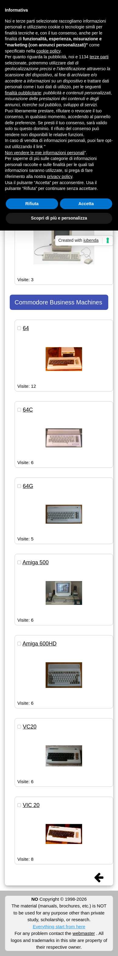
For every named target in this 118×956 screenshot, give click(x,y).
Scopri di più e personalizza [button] (59, 218)
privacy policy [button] (59, 176)
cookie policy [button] (48, 51)
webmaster (84, 933)
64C (28, 410)
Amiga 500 (36, 562)
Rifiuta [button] (32, 203)
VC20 (29, 727)
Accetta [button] (86, 203)
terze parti (99, 56)
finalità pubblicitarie (23, 92)
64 (26, 328)
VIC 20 (31, 805)
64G (28, 486)
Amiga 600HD (40, 644)
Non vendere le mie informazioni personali (44, 152)
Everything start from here (59, 926)
